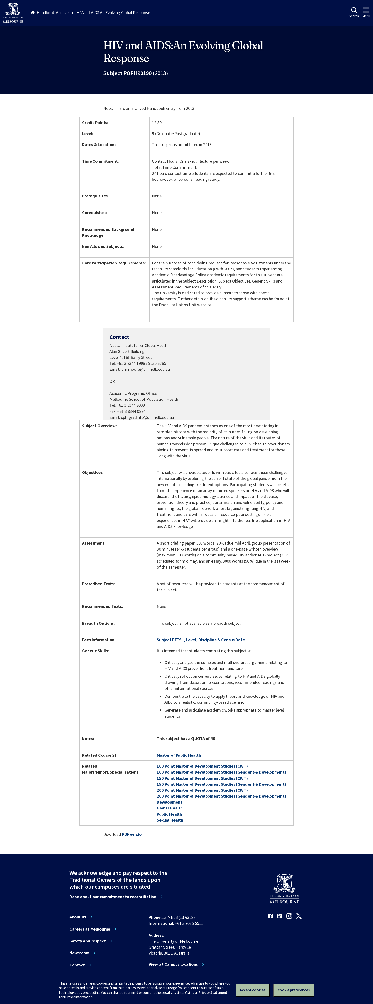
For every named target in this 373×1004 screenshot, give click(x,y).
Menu (366, 12)
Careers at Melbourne (89, 929)
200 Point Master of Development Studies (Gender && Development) (221, 796)
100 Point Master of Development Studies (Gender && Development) (221, 772)
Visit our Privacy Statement (206, 992)
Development (169, 802)
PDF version (133, 834)
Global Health (170, 808)
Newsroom (79, 952)
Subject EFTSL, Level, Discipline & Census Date (201, 640)
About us (77, 917)
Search (354, 12)
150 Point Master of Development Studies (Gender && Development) (221, 784)
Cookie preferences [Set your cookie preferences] (294, 990)
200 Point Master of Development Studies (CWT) (202, 790)
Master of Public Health (179, 755)
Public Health (169, 814)
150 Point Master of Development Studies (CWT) (202, 778)
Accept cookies (252, 990)
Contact (77, 965)
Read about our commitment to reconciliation (112, 896)
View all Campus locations (173, 964)
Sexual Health (170, 820)
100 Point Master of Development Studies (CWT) (202, 766)
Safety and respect (87, 941)
